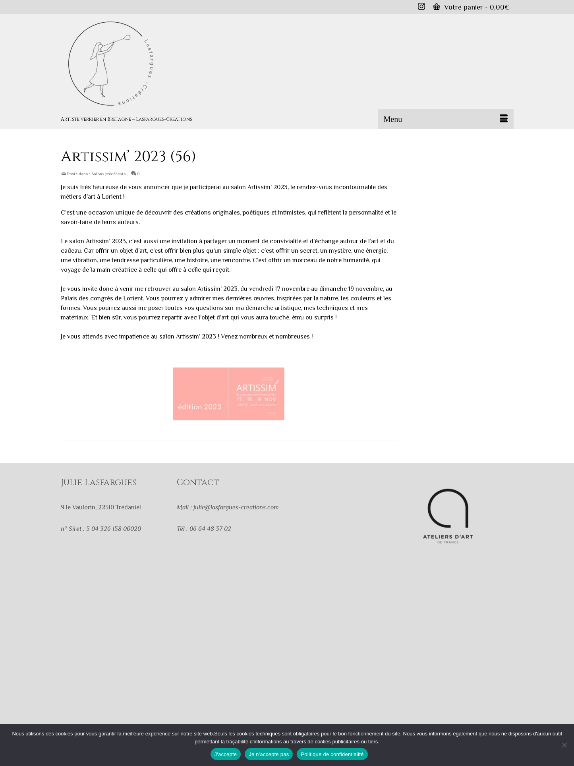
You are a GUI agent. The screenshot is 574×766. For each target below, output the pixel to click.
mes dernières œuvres (242, 298)
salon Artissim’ (200, 288)
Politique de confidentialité (332, 754)
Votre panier (471, 7)
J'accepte (226, 754)
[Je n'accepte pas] (564, 745)
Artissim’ (259, 187)
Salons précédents (108, 173)
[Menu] (446, 119)
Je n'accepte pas (269, 754)
